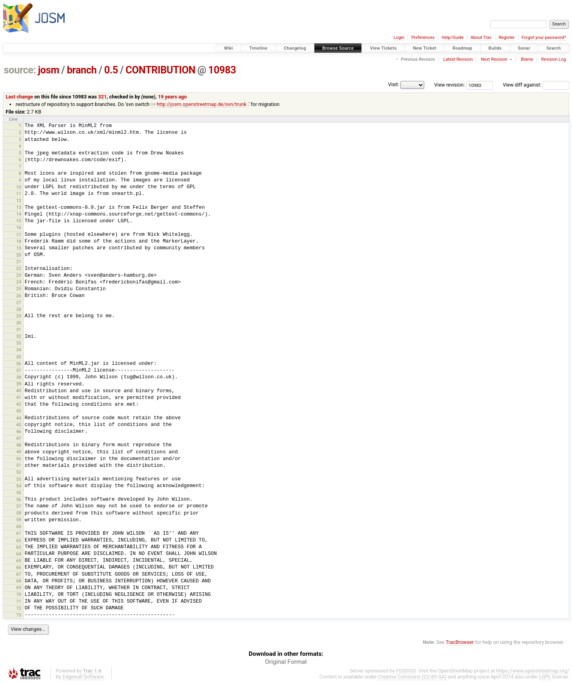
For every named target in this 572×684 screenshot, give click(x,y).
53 (18, 479)
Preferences (423, 37)
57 (18, 506)
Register (506, 37)
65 (18, 560)
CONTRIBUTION (160, 70)
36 (18, 363)
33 (18, 343)
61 (18, 533)
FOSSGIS (406, 671)
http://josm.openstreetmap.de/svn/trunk (198, 104)
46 (18, 431)
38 (18, 377)
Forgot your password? (544, 37)
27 (18, 302)
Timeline (258, 48)
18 (18, 241)
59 (18, 519)
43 (18, 411)
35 (18, 357)
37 (18, 370)
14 (18, 214)
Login (399, 37)
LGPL (545, 677)
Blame (527, 59)
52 (18, 472)
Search (553, 48)
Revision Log (553, 59)
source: (20, 70)
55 (18, 492)
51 (18, 465)
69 (18, 587)
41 (18, 397)
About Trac (481, 37)
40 (18, 390)
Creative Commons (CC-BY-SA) (412, 677)
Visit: (393, 84)
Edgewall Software (83, 677)
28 (18, 309)
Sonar (524, 48)
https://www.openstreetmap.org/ (532, 671)
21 (18, 261)
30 (18, 323)
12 (18, 200)
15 (18, 221)
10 (18, 187)
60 (18, 526)
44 (18, 418)
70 (18, 594)
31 (18, 329)
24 (18, 282)
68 (18, 581)
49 (18, 452)
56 (18, 499)
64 (18, 554)
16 (18, 227)
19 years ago (172, 97)
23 (18, 275)
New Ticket (425, 48)
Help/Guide (453, 37)
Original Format (286, 661)
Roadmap (462, 48)
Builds (495, 48)
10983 (222, 70)
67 (18, 574)
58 (18, 513)
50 (18, 458)
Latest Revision (458, 59)
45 (18, 425)
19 (18, 248)
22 (18, 268)
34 (18, 350)
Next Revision (494, 59)
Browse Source (338, 48)
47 (18, 438)
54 (18, 486)
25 (18, 288)
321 (102, 97)
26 (18, 296)
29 (18, 316)
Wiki (228, 48)
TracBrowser (460, 642)
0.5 (111, 70)
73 (18, 615)
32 (18, 336)
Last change (19, 97)
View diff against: (536, 85)
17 (18, 234)
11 (18, 194)
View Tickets (383, 48)
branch (82, 70)
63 (18, 547)
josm (48, 70)
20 (18, 255)
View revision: (449, 85)
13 (18, 207)
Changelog (295, 48)
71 (18, 601)
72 (18, 608)
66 (18, 567)
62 (18, 540)
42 (18, 404)
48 (18, 445)
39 (18, 384)
